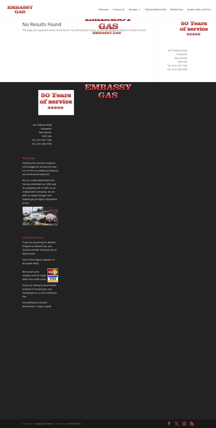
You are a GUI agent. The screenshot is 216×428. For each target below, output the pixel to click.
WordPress (75, 423)
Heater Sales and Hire (199, 9)
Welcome (104, 9)
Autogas (133, 9)
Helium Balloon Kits (155, 9)
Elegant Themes (44, 423)
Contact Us (119, 9)
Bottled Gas (176, 9)
